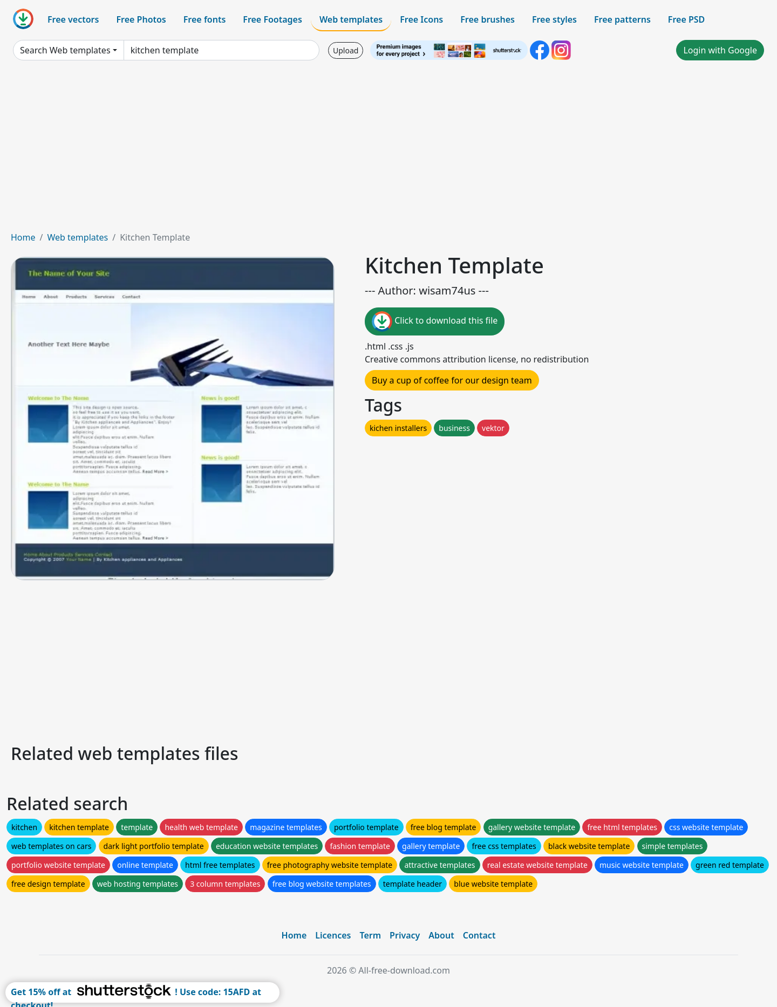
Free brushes (487, 19)
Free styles (554, 19)
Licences (333, 935)
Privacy (405, 935)
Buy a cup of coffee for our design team (452, 380)
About (441, 935)
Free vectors (73, 19)
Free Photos (141, 19)
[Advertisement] (388, 149)
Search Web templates (65, 50)
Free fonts (204, 19)
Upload (345, 50)
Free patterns (622, 19)
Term (370, 935)
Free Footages (272, 19)
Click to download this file (434, 321)
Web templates (351, 19)
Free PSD (686, 19)
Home (23, 237)
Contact (479, 935)
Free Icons (421, 19)
